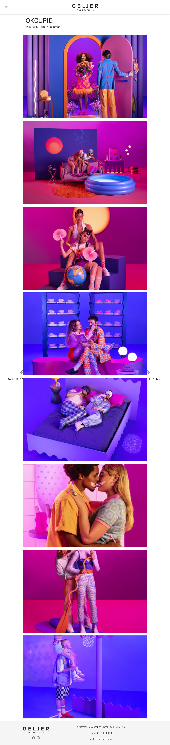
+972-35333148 (105, 733)
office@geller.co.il (103, 739)
